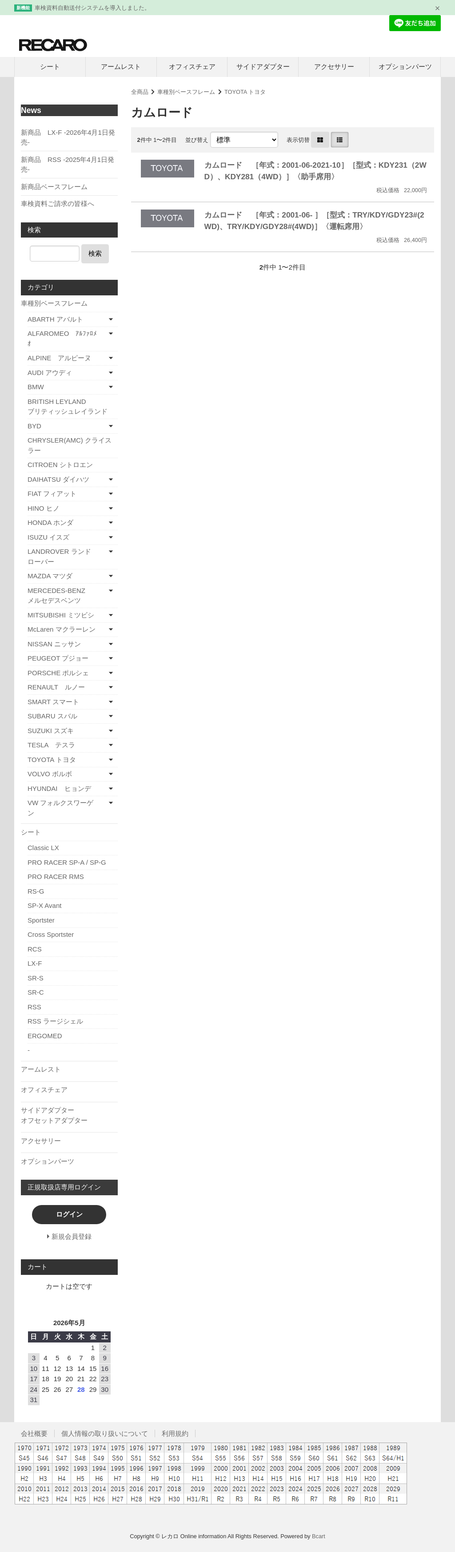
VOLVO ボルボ (50, 774)
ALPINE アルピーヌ (59, 358)
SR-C (36, 992)
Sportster (41, 920)
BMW (36, 387)
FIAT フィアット (52, 493)
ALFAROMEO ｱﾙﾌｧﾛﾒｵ (62, 338)
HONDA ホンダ (50, 522)
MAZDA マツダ (50, 576)
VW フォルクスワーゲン (60, 808)
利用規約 (175, 1433)
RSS (34, 1007)
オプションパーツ (405, 66)
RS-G (36, 891)
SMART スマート (53, 701)
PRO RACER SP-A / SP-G (67, 862)
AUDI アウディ (50, 372)
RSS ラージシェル (55, 1021)
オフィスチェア (192, 66)
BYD (34, 426)
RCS (35, 949)
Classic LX (43, 847)
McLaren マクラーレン (62, 629)
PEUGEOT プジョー (58, 658)
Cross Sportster (51, 934)
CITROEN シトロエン (60, 464)
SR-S (36, 978)
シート (50, 66)
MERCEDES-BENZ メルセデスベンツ (71, 596)
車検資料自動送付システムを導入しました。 (92, 7)
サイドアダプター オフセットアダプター (69, 1115)
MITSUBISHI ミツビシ (61, 615)
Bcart (318, 1536)
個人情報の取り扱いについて (104, 1433)
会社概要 (34, 1433)
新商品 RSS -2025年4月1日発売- (67, 164)
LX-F (35, 963)
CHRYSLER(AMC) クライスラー (70, 445)
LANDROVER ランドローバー (59, 556)
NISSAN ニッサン (54, 644)
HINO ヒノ (44, 508)
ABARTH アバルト (55, 319)
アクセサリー (334, 66)
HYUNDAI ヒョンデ (59, 788)
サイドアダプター (263, 66)
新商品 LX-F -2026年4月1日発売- (68, 137)
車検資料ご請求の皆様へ (57, 203)
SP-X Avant (44, 905)
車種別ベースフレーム (186, 92)
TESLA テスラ (51, 745)
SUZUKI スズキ (51, 730)
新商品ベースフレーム (54, 186)
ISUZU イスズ (48, 537)
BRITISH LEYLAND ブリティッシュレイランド (73, 406)
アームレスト (121, 66)
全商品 (139, 92)
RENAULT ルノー (56, 687)
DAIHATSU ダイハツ (58, 479)
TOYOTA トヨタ (245, 92)
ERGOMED (45, 1036)
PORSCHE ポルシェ (58, 673)
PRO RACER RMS (56, 876)
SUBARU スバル (52, 716)
